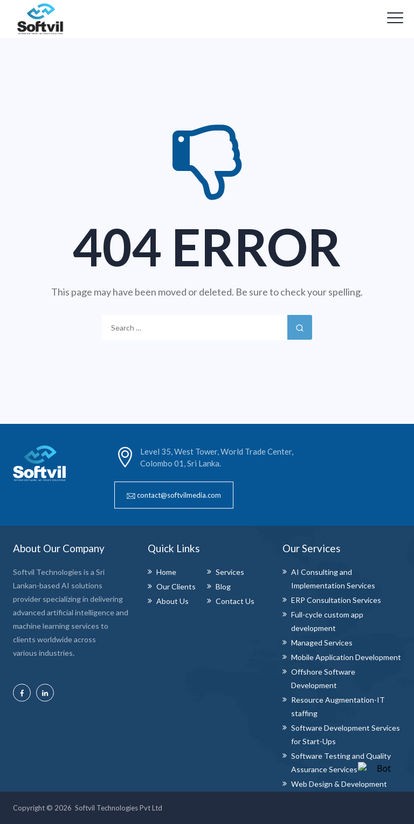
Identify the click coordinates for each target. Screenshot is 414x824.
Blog (223, 586)
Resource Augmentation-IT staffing (338, 706)
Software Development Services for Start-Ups (345, 734)
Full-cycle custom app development (327, 621)
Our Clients (176, 586)
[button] (173, 495)
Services (230, 571)
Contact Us (235, 601)
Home (166, 571)
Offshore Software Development (323, 678)
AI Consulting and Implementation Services (333, 578)
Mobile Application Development (346, 657)
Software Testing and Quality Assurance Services (341, 762)
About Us (172, 601)
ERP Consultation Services (336, 600)
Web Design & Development (339, 783)
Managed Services (322, 642)
